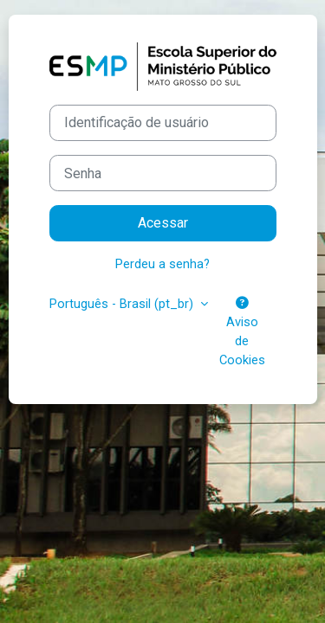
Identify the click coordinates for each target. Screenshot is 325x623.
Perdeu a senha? (162, 264)
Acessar (163, 223)
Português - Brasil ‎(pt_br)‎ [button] (123, 304)
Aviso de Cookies (242, 332)
